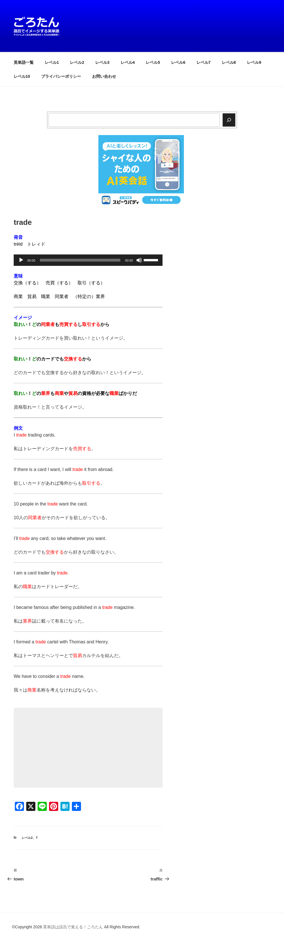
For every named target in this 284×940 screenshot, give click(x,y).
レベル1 (52, 62)
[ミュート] (139, 260)
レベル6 (178, 62)
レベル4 (128, 62)
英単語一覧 (24, 62)
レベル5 (153, 62)
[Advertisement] (88, 748)
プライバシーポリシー (61, 76)
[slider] (80, 260)
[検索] (229, 120)
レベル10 (22, 76)
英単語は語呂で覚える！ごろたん (73, 927)
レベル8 (229, 62)
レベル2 (77, 62)
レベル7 (203, 62)
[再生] (21, 260)
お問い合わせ (104, 76)
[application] (88, 260)
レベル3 (102, 62)
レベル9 (254, 62)
